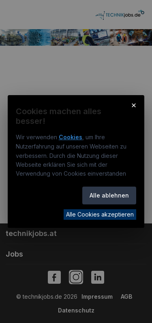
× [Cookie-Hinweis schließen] (134, 105)
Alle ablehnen (109, 195)
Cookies (70, 137)
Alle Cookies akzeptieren (100, 214)
